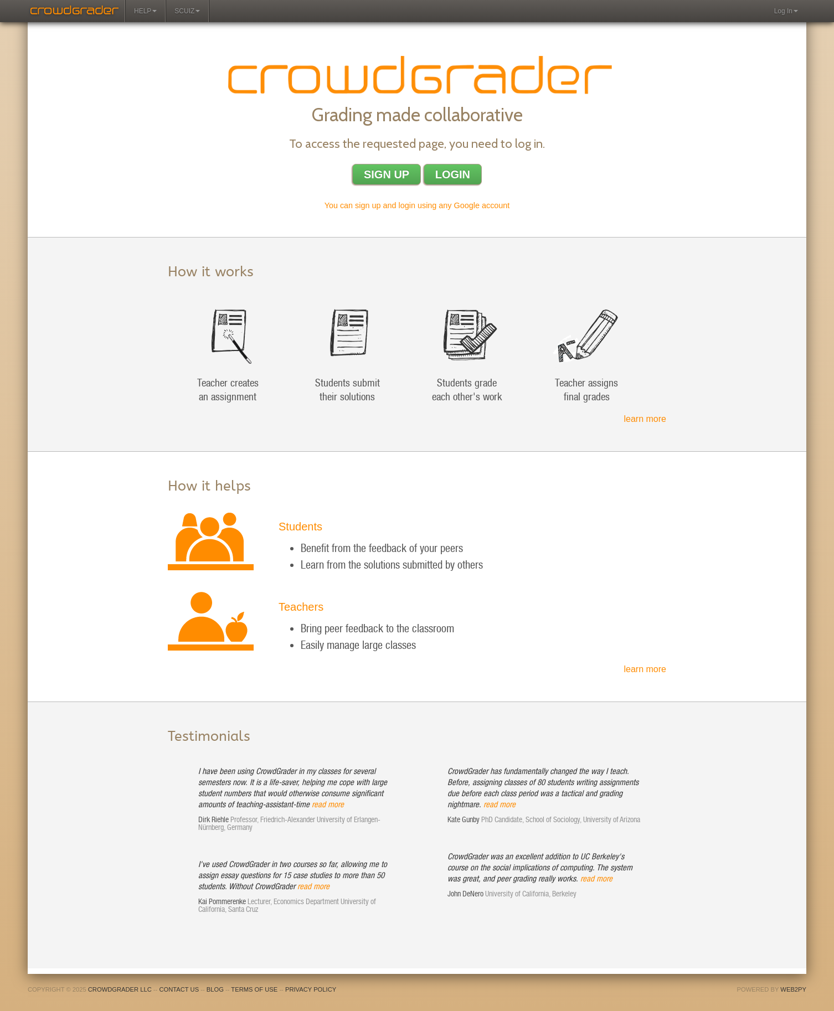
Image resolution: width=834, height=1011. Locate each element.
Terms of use (254, 989)
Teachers (301, 607)
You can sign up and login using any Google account (417, 205)
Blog (215, 989)
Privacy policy (310, 989)
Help (145, 11)
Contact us (179, 989)
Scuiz (187, 11)
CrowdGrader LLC (120, 989)
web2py (793, 989)
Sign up (386, 174)
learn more (645, 419)
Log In (786, 11)
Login (452, 174)
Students (300, 526)
